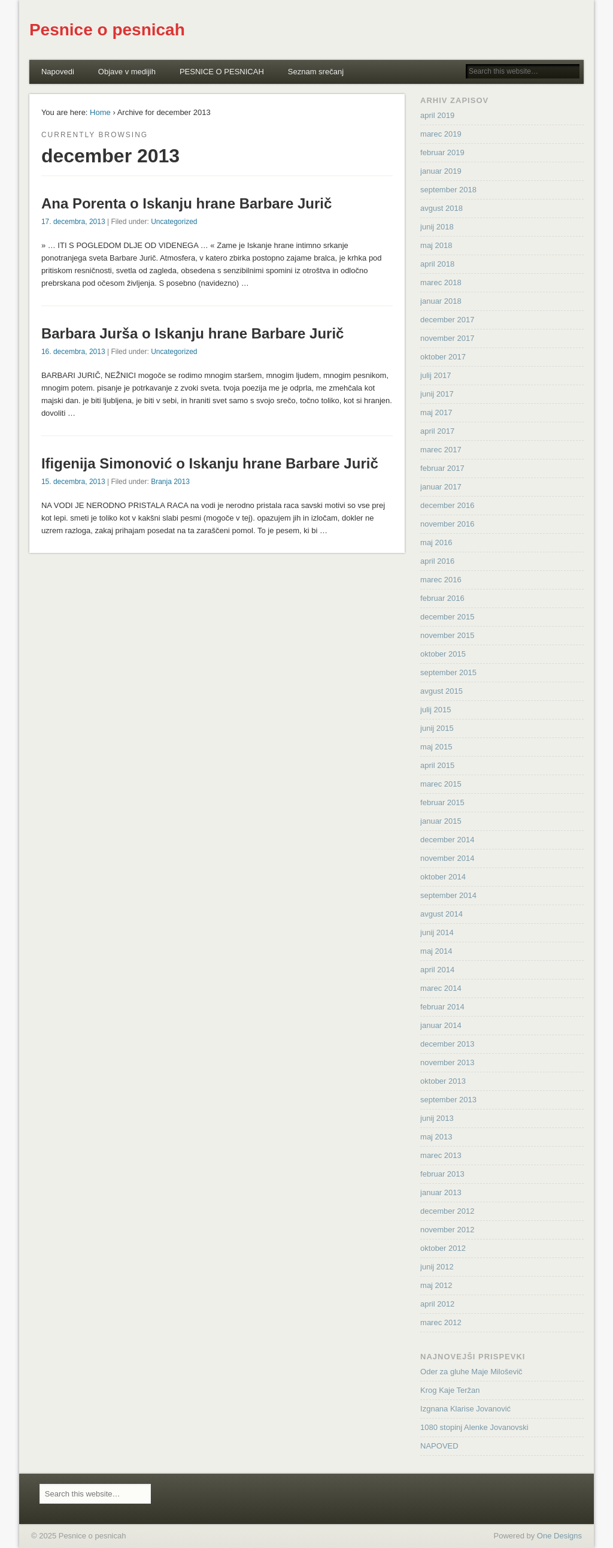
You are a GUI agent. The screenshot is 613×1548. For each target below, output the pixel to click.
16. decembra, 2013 (73, 351)
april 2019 (437, 115)
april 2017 (437, 431)
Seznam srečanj (316, 71)
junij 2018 (437, 226)
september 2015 (448, 672)
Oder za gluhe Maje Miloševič (471, 1371)
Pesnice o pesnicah (107, 29)
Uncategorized (174, 221)
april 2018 (437, 263)
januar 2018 (441, 301)
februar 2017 (442, 468)
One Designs (559, 1535)
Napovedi (57, 71)
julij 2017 (435, 375)
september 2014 (448, 895)
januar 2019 (441, 171)
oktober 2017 (443, 356)
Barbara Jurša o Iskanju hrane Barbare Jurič (192, 333)
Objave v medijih (127, 71)
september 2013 (448, 1099)
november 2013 (447, 1062)
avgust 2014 (441, 913)
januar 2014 (441, 1025)
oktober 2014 (443, 876)
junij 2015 (437, 728)
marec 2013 (441, 1155)
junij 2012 (437, 1266)
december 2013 (447, 1043)
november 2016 (447, 523)
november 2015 (447, 635)
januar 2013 (441, 1192)
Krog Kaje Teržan (450, 1390)
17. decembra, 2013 (73, 221)
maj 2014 (436, 951)
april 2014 (437, 969)
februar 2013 (442, 1173)
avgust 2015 (441, 691)
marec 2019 (441, 133)
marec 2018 (441, 282)
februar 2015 (442, 802)
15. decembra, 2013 (73, 481)
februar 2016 (442, 598)
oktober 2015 (443, 653)
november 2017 (447, 338)
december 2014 (447, 839)
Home (100, 112)
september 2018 (448, 189)
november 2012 (447, 1229)
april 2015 (437, 765)
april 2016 (437, 561)
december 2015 (447, 616)
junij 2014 (437, 932)
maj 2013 (436, 1136)
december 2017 (447, 319)
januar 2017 (441, 486)
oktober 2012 (443, 1248)
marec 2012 (441, 1322)
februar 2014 (442, 1006)
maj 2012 (436, 1285)
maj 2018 (436, 245)
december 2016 (447, 505)
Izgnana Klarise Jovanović (465, 1408)
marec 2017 (441, 449)
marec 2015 (441, 783)
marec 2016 (441, 579)
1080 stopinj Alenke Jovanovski (474, 1427)
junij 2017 (437, 393)
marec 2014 (441, 988)
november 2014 (447, 858)
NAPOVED (439, 1445)
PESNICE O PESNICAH (222, 71)
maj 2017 (436, 412)
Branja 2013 (170, 481)
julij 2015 (435, 709)
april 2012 (437, 1303)
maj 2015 (436, 746)
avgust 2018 (441, 208)
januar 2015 (441, 821)
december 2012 (447, 1211)
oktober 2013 (443, 1081)
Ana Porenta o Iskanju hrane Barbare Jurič (186, 203)
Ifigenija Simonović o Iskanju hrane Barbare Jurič (209, 463)
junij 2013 (437, 1118)
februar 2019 (442, 152)
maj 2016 (436, 542)
